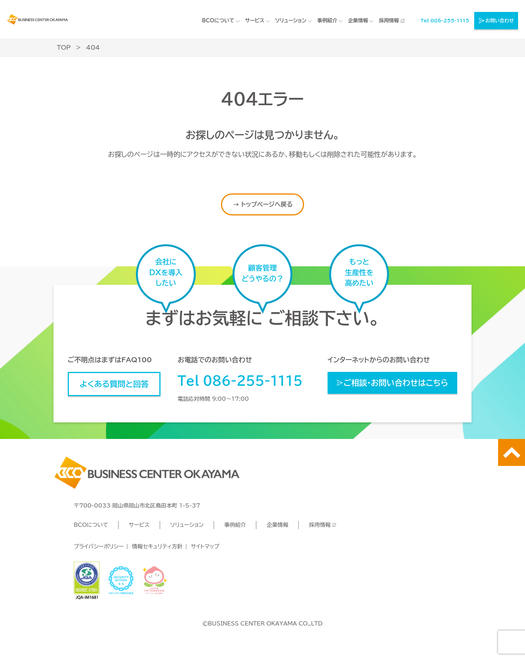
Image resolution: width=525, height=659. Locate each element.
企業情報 (277, 525)
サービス (139, 525)
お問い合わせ (499, 20)
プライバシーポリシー (99, 546)
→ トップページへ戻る (263, 204)
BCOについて (91, 525)
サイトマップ (205, 546)
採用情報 (389, 20)
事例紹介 (235, 525)
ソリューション (187, 525)
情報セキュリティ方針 (157, 546)
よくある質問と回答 (114, 384)
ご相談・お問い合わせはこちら (396, 383)
